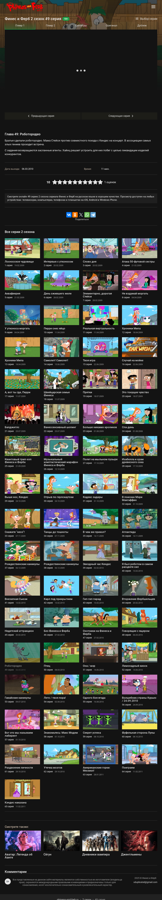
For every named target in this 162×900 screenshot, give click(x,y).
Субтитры (81, 25)
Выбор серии (146, 18)
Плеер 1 (20, 25)
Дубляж (142, 25)
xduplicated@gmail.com (145, 882)
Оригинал (111, 25)
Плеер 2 (50, 25)
